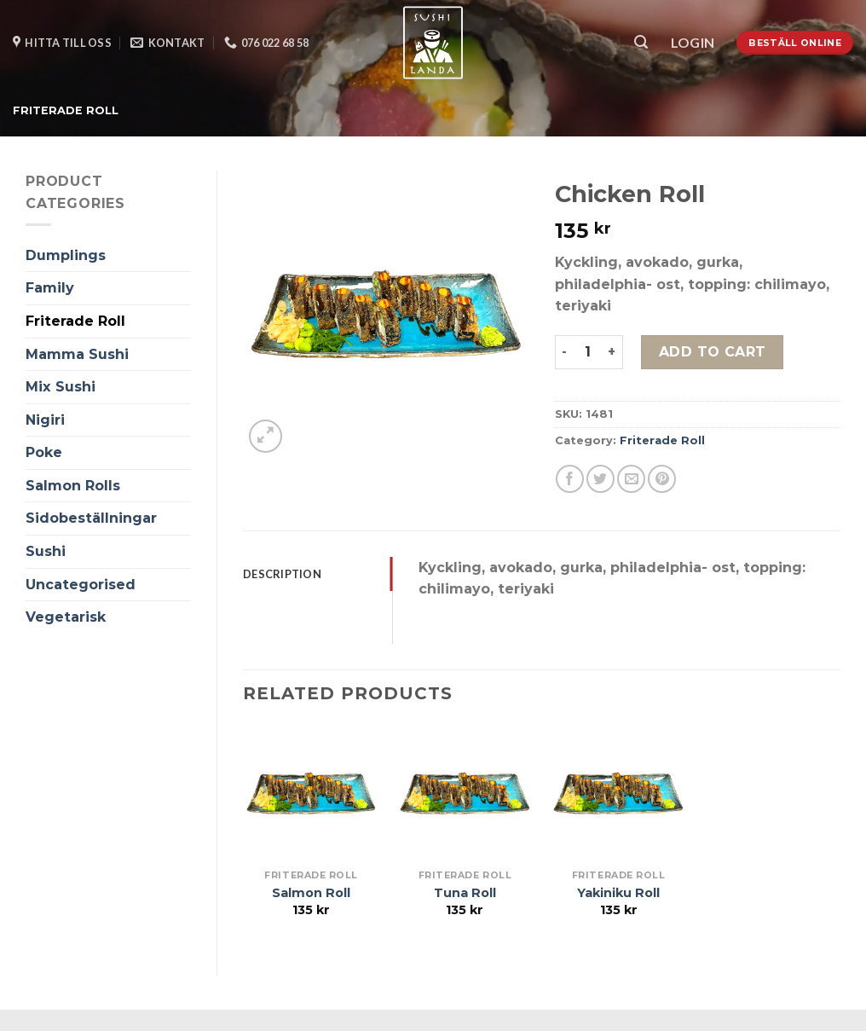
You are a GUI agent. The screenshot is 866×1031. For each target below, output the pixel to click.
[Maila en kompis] (631, 479)
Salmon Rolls (73, 486)
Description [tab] (282, 574)
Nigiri (45, 420)
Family (50, 288)
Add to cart (712, 352)
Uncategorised (81, 584)
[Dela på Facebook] (570, 479)
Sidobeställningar (91, 518)
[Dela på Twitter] (600, 479)
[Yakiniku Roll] (618, 793)
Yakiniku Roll (618, 893)
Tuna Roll (465, 893)
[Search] (641, 42)
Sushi (46, 551)
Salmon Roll (311, 893)
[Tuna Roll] (465, 793)
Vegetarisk (66, 617)
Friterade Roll (65, 110)
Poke (44, 452)
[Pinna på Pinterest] (662, 479)
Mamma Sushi (77, 354)
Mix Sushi (60, 387)
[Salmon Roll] (311, 793)
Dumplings (66, 255)
